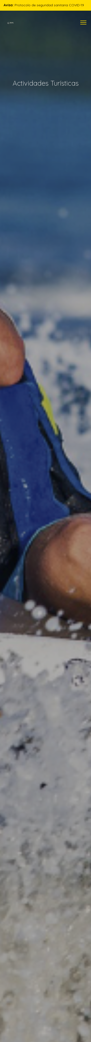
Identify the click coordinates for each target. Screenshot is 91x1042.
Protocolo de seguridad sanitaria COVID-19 (44, 5)
